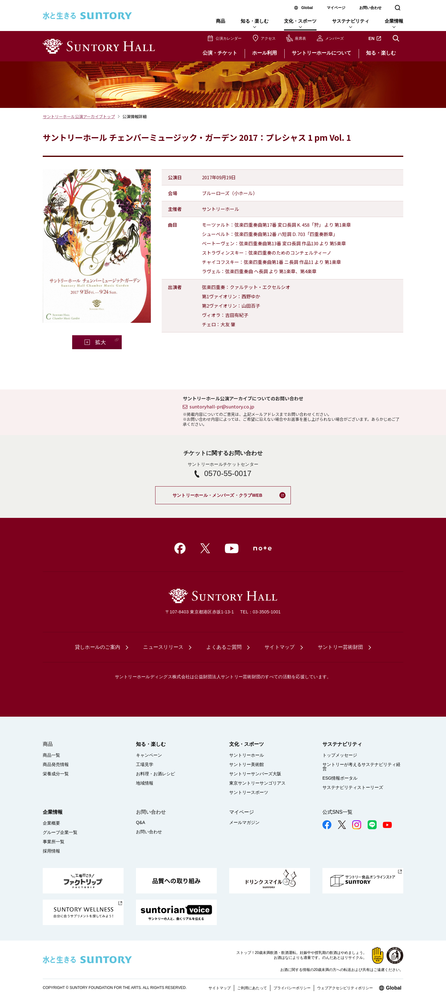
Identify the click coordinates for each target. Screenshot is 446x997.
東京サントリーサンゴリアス (257, 783)
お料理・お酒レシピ (155, 773)
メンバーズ (334, 38)
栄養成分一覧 (56, 773)
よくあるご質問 (224, 647)
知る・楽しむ (255, 21)
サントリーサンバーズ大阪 (255, 773)
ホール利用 (264, 53)
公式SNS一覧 (337, 812)
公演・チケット (220, 53)
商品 (220, 21)
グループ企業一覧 (60, 832)
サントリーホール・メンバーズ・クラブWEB (232, 492)
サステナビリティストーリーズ (352, 787)
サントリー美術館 (246, 764)
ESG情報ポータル (340, 778)
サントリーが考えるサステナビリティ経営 (361, 766)
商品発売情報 (56, 764)
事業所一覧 (53, 841)
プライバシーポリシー (292, 988)
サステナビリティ (350, 21)
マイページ (336, 8)
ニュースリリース (163, 647)
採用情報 (51, 850)
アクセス (268, 38)
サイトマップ (280, 647)
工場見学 (144, 764)
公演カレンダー (229, 38)
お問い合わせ (370, 8)
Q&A (140, 822)
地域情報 (144, 783)
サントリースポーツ (248, 792)
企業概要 (51, 823)
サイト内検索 (395, 38)
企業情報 (394, 21)
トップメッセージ (339, 755)
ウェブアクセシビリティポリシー (345, 988)
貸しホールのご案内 (97, 647)
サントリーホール (246, 755)
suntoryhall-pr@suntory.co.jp (222, 406)
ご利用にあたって (252, 988)
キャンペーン (149, 755)
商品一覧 (51, 755)
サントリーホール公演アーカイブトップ (79, 116)
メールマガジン (244, 822)
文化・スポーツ (300, 21)
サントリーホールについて (321, 53)
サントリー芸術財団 (340, 647)
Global (307, 8)
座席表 (300, 38)
